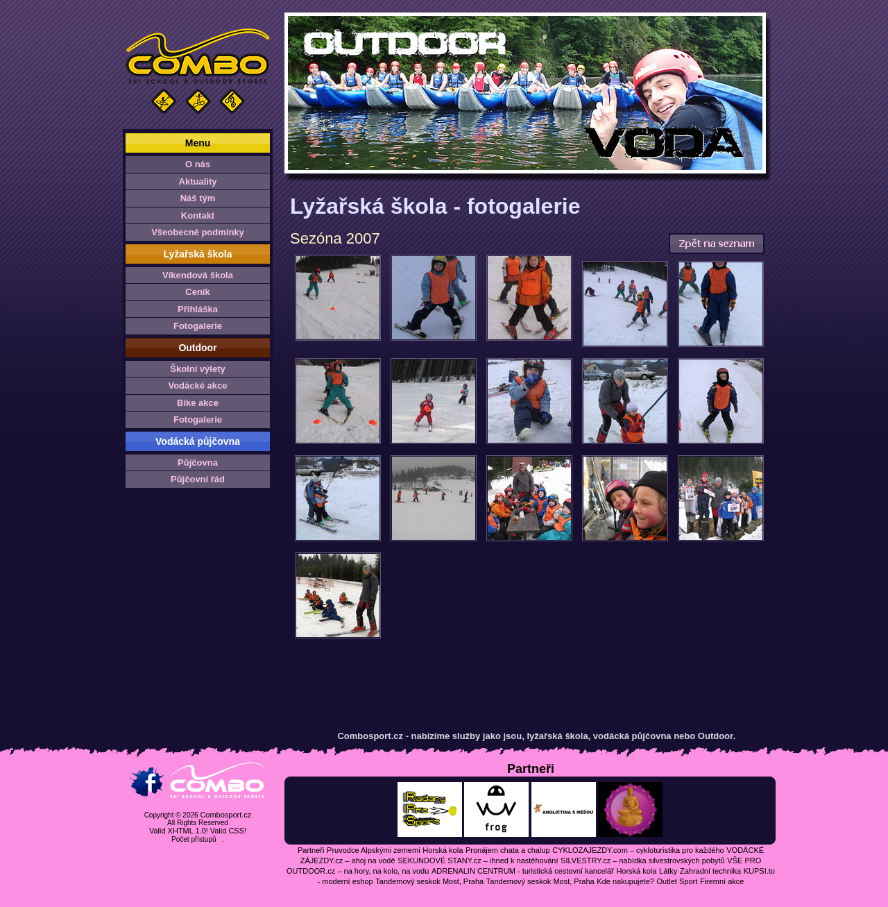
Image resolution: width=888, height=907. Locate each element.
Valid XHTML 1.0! (178, 831)
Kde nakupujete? (625, 881)
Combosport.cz (225, 815)
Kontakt (197, 215)
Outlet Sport (677, 881)
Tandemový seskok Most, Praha (429, 881)
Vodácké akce (197, 385)
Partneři (311, 850)
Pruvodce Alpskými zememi (373, 850)
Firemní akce (722, 881)
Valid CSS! (228, 831)
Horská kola (442, 850)
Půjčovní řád (198, 479)
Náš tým (198, 198)
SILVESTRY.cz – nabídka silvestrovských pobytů (643, 860)
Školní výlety (197, 369)
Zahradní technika (710, 871)
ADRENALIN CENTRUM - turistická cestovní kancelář (523, 871)
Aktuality (198, 181)
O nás (197, 164)
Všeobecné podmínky (197, 232)
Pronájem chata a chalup (508, 850)
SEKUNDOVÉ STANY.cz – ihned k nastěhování (478, 860)
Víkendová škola (197, 275)
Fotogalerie (197, 326)
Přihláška (198, 309)
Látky (668, 871)
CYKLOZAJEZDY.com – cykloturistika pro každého (638, 850)
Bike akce (198, 403)
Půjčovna (198, 462)
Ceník (197, 292)
